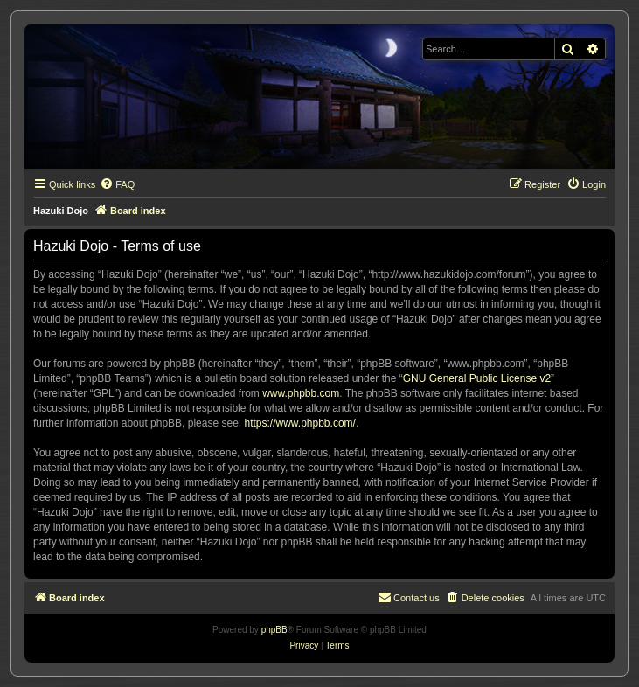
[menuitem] (117, 184)
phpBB (274, 630)
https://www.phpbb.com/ (299, 423)
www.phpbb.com (300, 393)
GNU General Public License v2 (477, 378)
